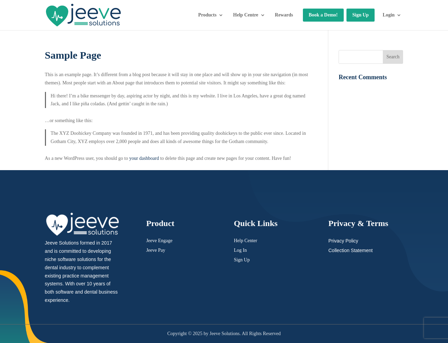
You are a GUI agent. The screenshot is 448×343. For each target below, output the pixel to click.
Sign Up (360, 14)
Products (207, 14)
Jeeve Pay (155, 250)
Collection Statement (350, 250)
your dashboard (144, 158)
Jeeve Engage (159, 240)
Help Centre (245, 14)
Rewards (284, 14)
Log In (240, 250)
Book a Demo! (323, 14)
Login (388, 14)
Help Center (245, 240)
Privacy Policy (343, 241)
